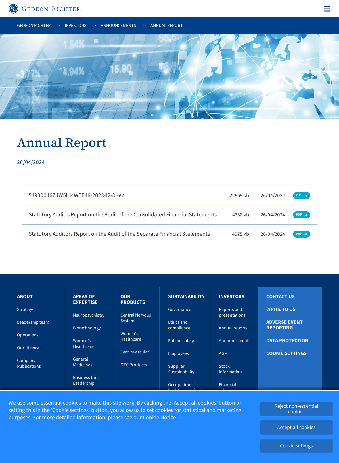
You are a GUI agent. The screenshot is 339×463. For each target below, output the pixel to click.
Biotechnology (87, 328)
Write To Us (281, 309)
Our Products (132, 299)
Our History (28, 348)
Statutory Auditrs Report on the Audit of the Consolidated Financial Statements (123, 215)
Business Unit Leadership (86, 380)
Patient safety (181, 341)
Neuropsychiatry (88, 315)
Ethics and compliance (179, 325)
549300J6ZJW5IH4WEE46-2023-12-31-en (77, 195)
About (25, 296)
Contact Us (280, 297)
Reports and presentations (232, 312)
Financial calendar (227, 387)
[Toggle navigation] (326, 9)
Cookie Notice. (160, 418)
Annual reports (233, 328)
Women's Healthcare (83, 344)
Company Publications (29, 363)
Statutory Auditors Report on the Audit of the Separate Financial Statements (119, 234)
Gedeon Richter (34, 25)
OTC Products (133, 365)
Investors (76, 25)
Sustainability (186, 296)
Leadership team (33, 322)
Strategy (25, 309)
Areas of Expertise (85, 299)
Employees (178, 353)
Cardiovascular (134, 352)
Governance (179, 309)
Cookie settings (286, 353)
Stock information (230, 369)
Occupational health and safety (184, 387)
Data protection (287, 341)
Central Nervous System (135, 318)
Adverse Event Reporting (284, 325)
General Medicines (82, 362)
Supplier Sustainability (181, 369)
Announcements (118, 25)
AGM (223, 353)
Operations (28, 335)
